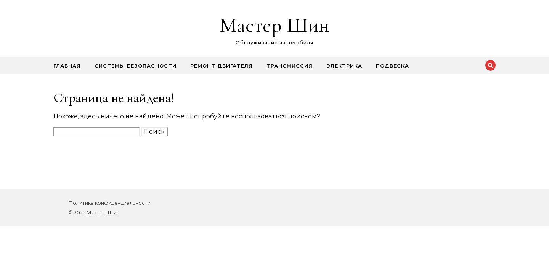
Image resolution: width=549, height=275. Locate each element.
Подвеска (392, 66)
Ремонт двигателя (221, 66)
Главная (67, 66)
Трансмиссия (289, 66)
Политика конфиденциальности (110, 203)
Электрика (344, 66)
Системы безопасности (136, 66)
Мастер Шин (274, 25)
